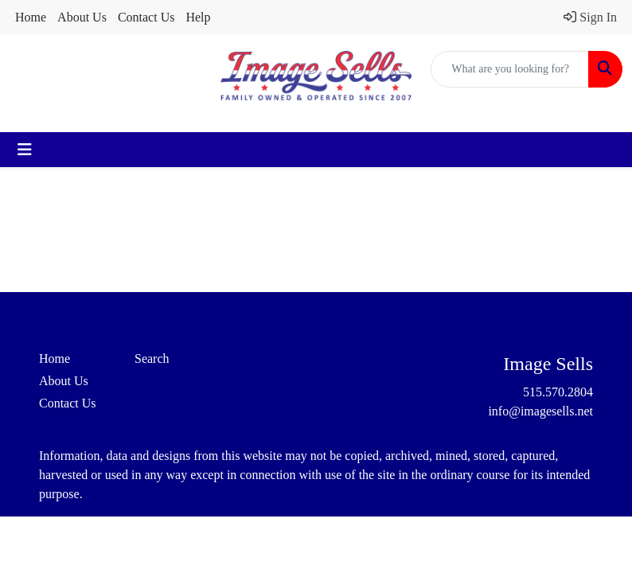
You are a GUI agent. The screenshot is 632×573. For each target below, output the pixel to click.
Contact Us (146, 17)
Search (152, 358)
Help (197, 17)
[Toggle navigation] (24, 149)
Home (30, 17)
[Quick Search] (510, 69)
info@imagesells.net (540, 411)
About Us (82, 17)
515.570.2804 (558, 392)
